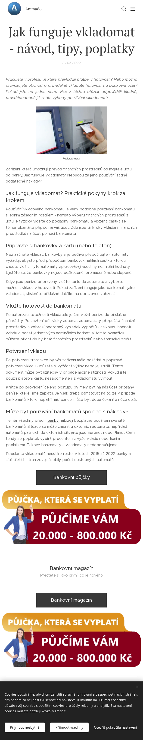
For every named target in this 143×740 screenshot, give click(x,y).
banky (53, 420)
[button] (123, 8)
